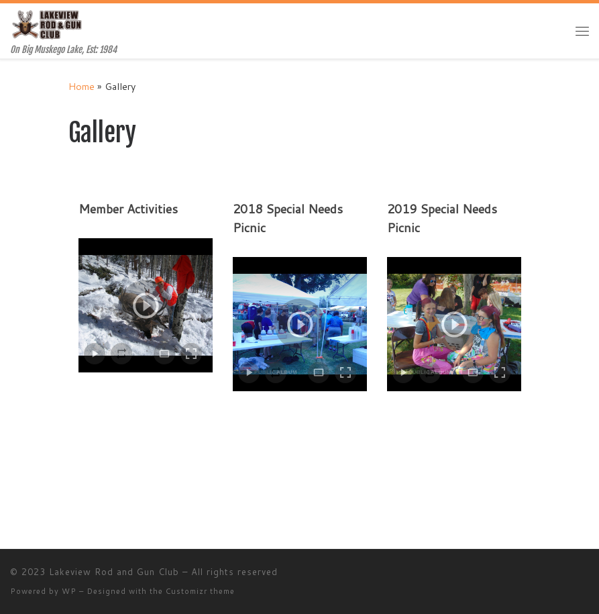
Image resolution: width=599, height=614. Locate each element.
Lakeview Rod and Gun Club (114, 572)
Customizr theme (200, 591)
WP (69, 591)
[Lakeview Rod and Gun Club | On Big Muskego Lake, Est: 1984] (48, 24)
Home (81, 86)
